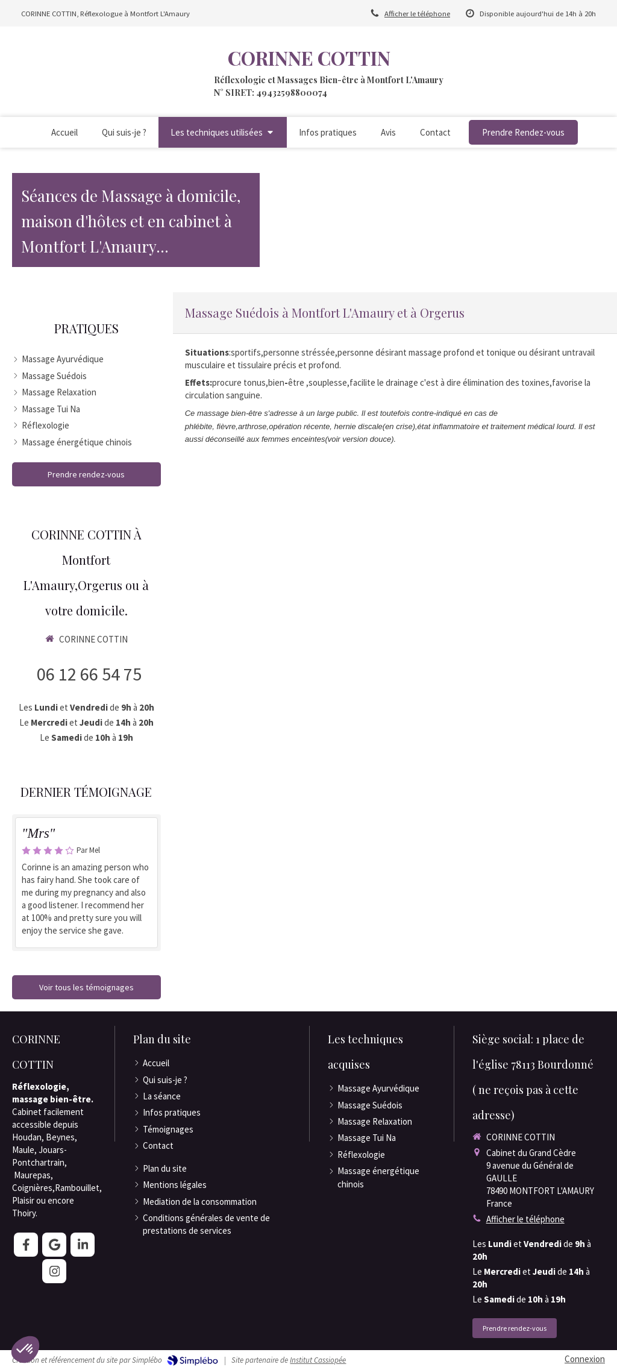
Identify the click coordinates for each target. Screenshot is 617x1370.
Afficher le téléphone (417, 13)
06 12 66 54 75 (89, 673)
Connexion (585, 1359)
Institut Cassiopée (318, 1360)
